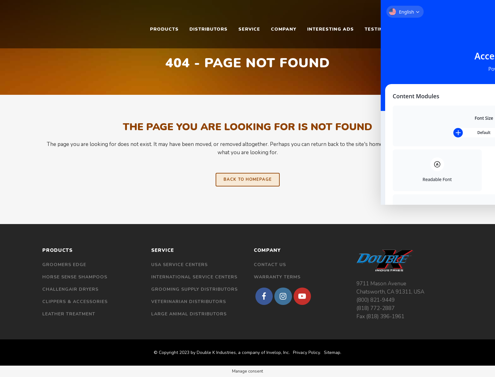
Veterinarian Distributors (188, 302)
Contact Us (270, 265)
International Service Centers (194, 277)
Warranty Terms (277, 277)
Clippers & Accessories (75, 302)
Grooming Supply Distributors (194, 289)
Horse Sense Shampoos (74, 277)
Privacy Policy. (307, 353)
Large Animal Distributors (189, 314)
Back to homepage (248, 179)
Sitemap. (332, 353)
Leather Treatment (68, 314)
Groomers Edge (64, 265)
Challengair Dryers (70, 289)
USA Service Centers (179, 265)
